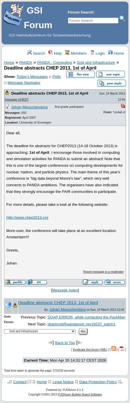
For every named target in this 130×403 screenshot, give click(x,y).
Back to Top (65, 343)
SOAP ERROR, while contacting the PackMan (86, 317)
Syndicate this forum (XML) (90, 349)
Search (36, 53)
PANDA (25, 62)
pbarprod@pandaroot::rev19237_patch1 (81, 324)
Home (116, 53)
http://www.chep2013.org (27, 217)
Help (55, 53)
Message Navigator (24, 82)
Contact (19, 382)
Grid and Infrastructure (96, 62)
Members (75, 53)
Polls (56, 76)
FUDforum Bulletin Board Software (80, 394)
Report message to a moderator (103, 271)
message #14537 (17, 99)
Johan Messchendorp (29, 107)
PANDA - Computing (54, 62)
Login (97, 53)
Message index (65, 290)
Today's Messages (32, 76)
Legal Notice (63, 382)
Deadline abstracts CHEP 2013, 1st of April (49, 93)
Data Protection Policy (98, 382)
